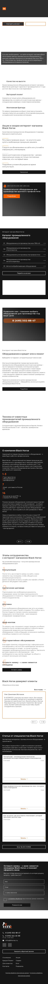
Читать (23, 779)
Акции (18, 958)
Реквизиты (19, 966)
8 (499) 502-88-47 (24, 320)
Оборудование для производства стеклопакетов (18, 249)
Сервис (18, 960)
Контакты (6, 966)
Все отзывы (38, 689)
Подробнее (11, 196)
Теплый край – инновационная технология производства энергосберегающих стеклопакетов (22, 757)
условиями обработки (15, 898)
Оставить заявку (16, 670)
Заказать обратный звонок (24, 951)
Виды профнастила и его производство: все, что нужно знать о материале (23, 786)
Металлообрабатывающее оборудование (21, 266)
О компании (7, 958)
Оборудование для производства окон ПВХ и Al (23, 243)
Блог (17, 963)
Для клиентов (7, 963)
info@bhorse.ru (11, 940)
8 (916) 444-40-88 (12, 936)
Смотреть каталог (13, 24)
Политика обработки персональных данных (17, 973)
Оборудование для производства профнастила (23, 255)
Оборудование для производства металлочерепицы (18, 260)
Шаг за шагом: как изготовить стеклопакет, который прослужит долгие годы (22, 816)
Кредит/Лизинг (8, 960)
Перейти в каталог (24, 273)
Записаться (24, 172)
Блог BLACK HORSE (24, 847)
